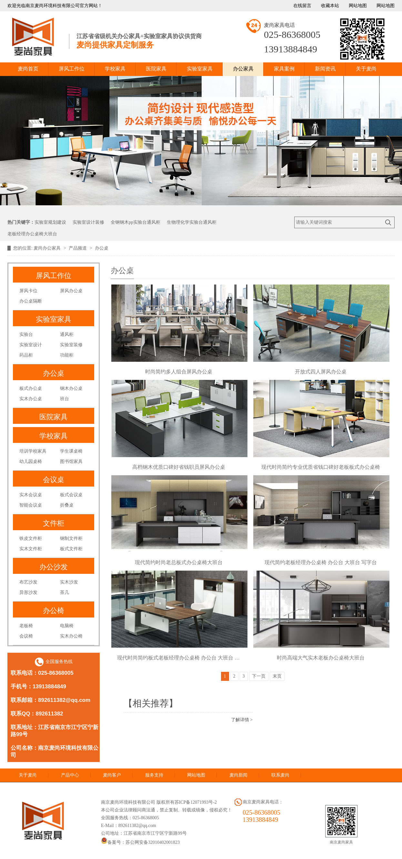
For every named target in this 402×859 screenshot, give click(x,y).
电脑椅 (67, 625)
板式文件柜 (71, 548)
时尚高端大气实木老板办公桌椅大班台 (321, 657)
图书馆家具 (71, 461)
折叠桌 (67, 505)
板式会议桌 (71, 494)
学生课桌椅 (71, 451)
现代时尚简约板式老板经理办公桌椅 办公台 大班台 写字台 (178, 657)
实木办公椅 (71, 636)
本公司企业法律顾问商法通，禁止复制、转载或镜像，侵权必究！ (166, 810)
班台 (64, 398)
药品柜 (26, 355)
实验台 (26, 334)
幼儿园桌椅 (30, 461)
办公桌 (101, 248)
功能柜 (67, 355)
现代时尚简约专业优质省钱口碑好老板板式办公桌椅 (320, 467)
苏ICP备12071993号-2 (196, 802)
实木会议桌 (30, 494)
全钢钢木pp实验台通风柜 (135, 222)
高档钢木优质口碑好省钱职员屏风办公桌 (178, 467)
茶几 (64, 592)
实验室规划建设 (50, 222)
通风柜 (67, 334)
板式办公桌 (30, 388)
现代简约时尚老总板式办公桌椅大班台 (179, 562)
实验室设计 (30, 344)
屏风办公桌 (71, 290)
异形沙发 (28, 592)
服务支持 (154, 775)
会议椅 (26, 636)
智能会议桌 (30, 505)
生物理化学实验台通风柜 (191, 222)
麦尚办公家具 (48, 248)
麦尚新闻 (238, 775)
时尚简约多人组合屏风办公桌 (178, 371)
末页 (277, 676)
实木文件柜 (30, 548)
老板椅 (26, 625)
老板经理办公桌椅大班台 (32, 233)
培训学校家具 (32, 451)
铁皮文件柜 (30, 538)
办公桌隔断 (30, 301)
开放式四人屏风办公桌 (321, 371)
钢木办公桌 (71, 388)
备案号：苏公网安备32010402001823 (140, 842)
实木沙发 (69, 582)
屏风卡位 (28, 290)
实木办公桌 (30, 398)
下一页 (259, 676)
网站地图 (358, 5)
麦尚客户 (112, 775)
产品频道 (78, 248)
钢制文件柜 (71, 538)
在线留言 (302, 5)
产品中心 (70, 775)
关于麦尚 (28, 775)
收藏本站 (330, 5)
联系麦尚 (280, 775)
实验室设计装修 (88, 222)
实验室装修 (71, 344)
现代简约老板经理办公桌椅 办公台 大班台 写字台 (321, 562)
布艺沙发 (28, 582)
